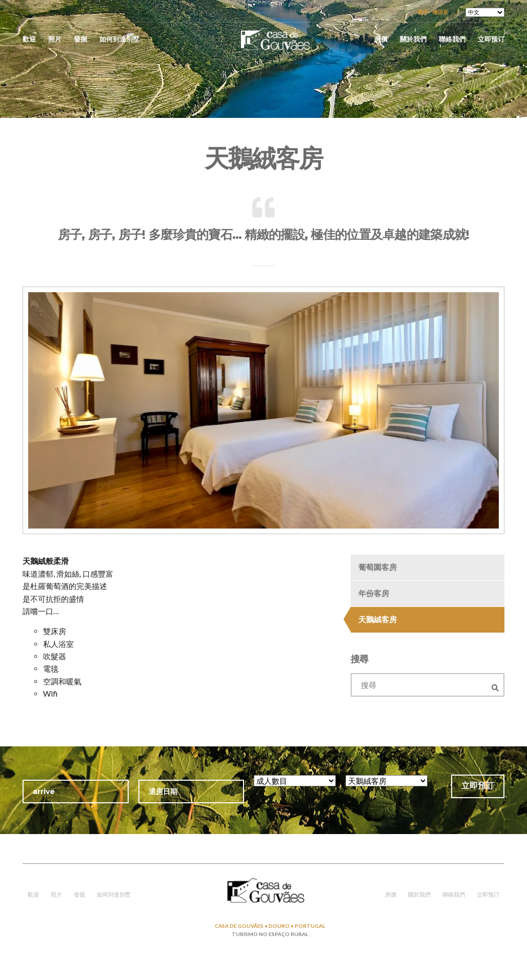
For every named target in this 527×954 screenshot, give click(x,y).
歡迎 (29, 39)
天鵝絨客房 (377, 619)
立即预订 (491, 39)
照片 (55, 39)
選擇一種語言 (432, 12)
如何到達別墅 (119, 39)
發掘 (80, 39)
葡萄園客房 (377, 567)
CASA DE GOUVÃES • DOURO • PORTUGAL (270, 926)
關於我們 (413, 39)
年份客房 (373, 593)
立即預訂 (477, 785)
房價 (381, 39)
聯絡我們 (452, 39)
